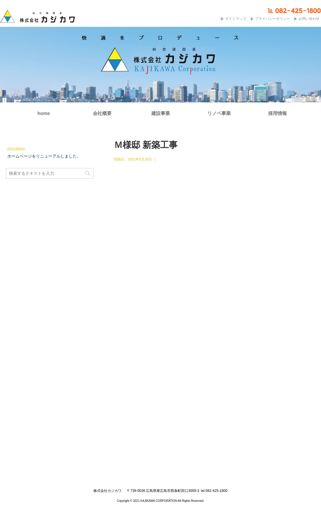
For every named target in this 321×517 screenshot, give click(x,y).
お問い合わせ (309, 18)
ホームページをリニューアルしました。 (44, 156)
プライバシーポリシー (272, 18)
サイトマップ (235, 18)
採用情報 (277, 113)
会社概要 (102, 113)
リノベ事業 (219, 113)
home (43, 113)
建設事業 (160, 113)
